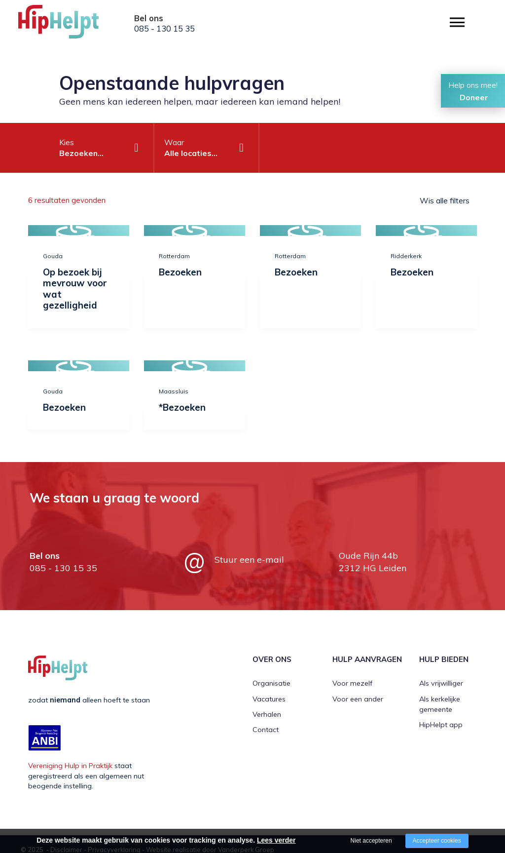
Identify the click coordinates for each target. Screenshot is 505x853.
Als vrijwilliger (441, 683)
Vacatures (269, 699)
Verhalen (266, 714)
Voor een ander (357, 699)
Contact (265, 729)
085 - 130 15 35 (164, 29)
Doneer (474, 97)
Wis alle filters (444, 200)
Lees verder (276, 840)
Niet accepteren (371, 840)
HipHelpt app (441, 724)
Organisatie (271, 683)
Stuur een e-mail (249, 559)
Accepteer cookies (437, 840)
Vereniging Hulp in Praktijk (70, 765)
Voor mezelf (352, 683)
